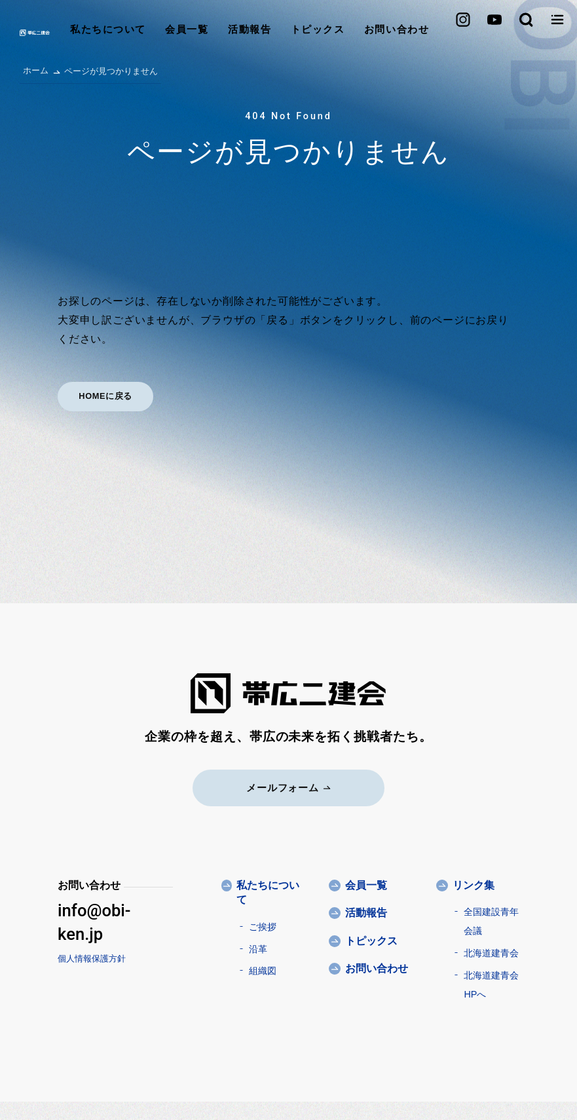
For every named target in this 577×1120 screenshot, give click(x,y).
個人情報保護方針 (92, 958)
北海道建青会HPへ (491, 984)
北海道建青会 (491, 952)
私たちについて (77, 32)
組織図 (262, 970)
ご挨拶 (262, 926)
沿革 (258, 948)
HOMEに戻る (107, 396)
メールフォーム (288, 787)
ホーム (35, 70)
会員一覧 (156, 32)
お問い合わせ (367, 32)
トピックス (288, 32)
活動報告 (219, 32)
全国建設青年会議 (491, 920)
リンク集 (473, 884)
